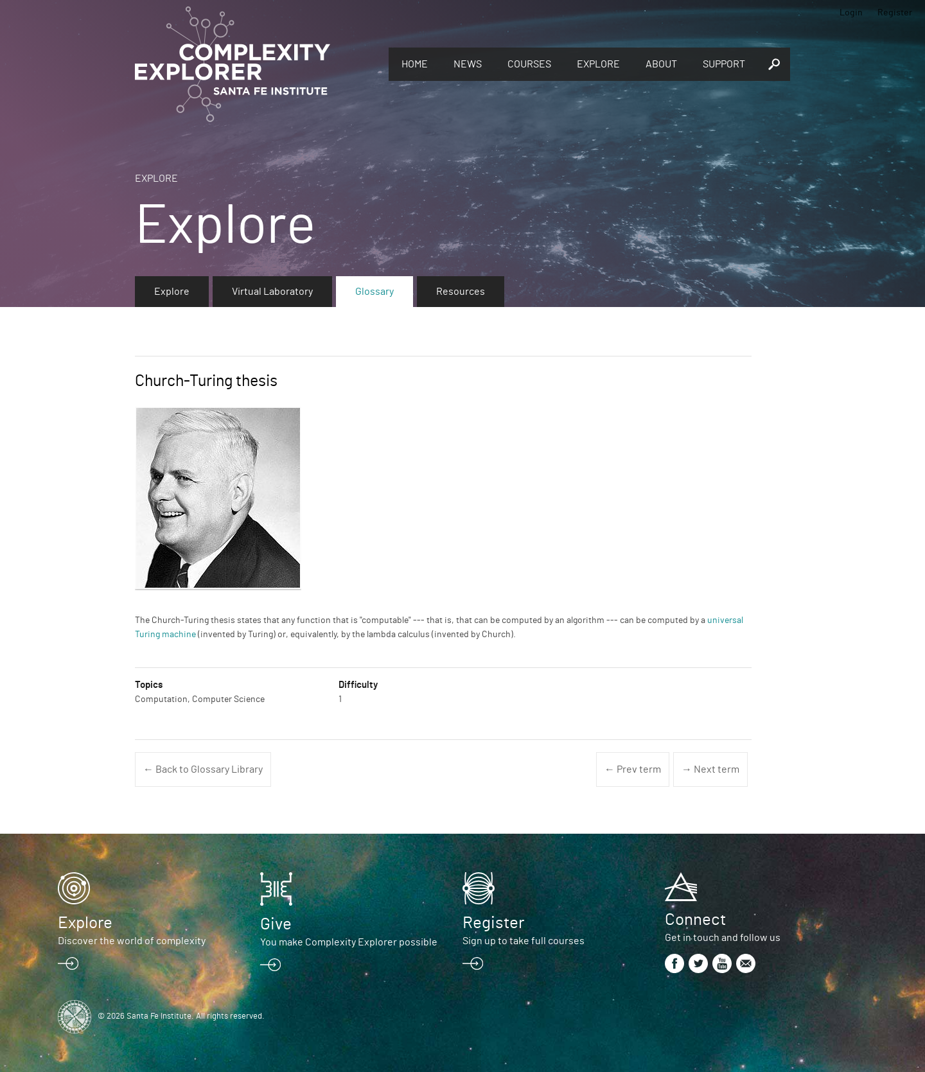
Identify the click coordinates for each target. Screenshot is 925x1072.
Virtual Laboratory (272, 291)
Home (414, 64)
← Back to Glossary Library (203, 769)
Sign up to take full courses (524, 941)
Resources (460, 291)
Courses (529, 64)
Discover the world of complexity (132, 941)
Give (276, 924)
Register (894, 12)
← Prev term (632, 769)
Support (724, 64)
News (468, 64)
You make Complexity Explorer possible (348, 942)
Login (851, 12)
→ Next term (710, 769)
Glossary (374, 291)
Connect (695, 919)
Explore (598, 64)
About (661, 64)
